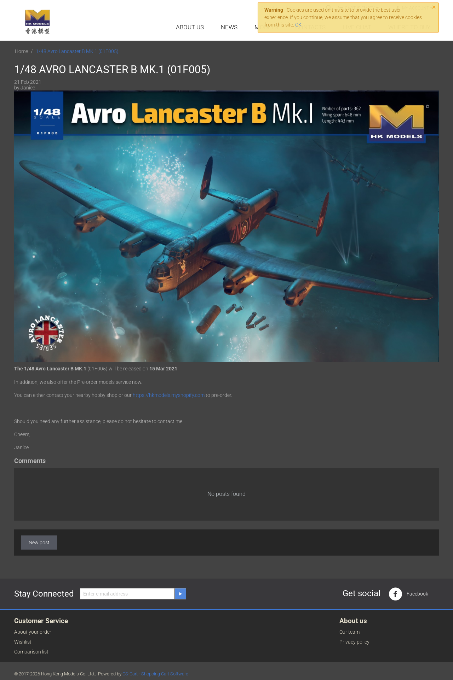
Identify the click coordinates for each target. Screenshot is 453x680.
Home (21, 51)
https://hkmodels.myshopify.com (169, 395)
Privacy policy (354, 642)
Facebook (408, 594)
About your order (32, 632)
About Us (190, 27)
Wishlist (22, 642)
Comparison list (31, 652)
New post (39, 542)
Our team (349, 632)
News (229, 27)
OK (298, 25)
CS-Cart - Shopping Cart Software (155, 673)
